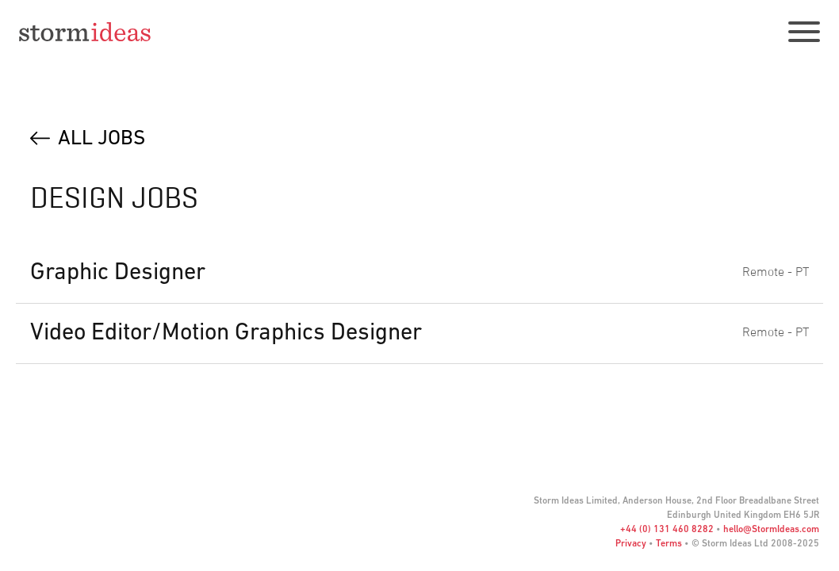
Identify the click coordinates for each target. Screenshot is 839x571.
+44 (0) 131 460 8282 (667, 530)
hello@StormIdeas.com (771, 530)
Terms (669, 544)
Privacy (630, 544)
